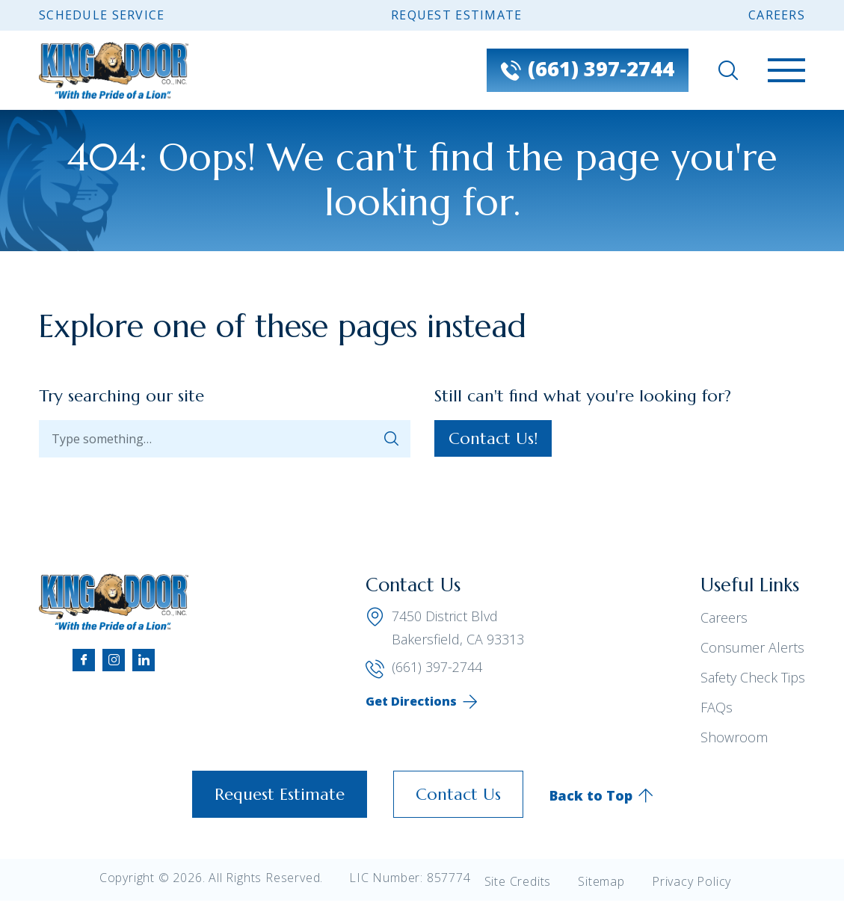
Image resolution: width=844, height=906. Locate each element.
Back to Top (590, 795)
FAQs (716, 707)
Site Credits (518, 881)
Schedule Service (101, 15)
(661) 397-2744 (424, 667)
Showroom (734, 737)
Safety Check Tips (752, 677)
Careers (776, 15)
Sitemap (601, 881)
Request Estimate (456, 15)
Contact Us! (493, 438)
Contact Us (458, 794)
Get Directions (411, 701)
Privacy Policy (691, 881)
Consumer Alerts (752, 647)
